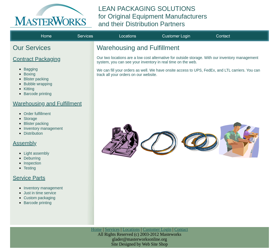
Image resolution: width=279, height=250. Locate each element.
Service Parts (29, 178)
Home (96, 229)
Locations (131, 229)
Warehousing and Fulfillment (47, 104)
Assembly (25, 143)
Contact (181, 229)
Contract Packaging (36, 59)
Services (112, 229)
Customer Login (157, 229)
